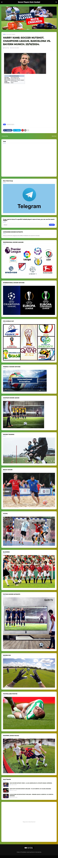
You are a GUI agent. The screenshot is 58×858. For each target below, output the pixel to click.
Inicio (4, 34)
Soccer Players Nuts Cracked (29, 2)
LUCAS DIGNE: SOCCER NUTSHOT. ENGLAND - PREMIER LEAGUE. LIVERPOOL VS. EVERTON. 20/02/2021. (31, 795)
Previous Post (5, 136)
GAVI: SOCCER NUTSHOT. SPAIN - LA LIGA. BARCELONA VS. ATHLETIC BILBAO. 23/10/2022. (31, 783)
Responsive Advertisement (29, 821)
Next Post (54, 136)
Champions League (10, 34)
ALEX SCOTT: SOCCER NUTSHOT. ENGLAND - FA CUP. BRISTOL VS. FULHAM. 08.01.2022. (30, 788)
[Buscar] (26, 225)
